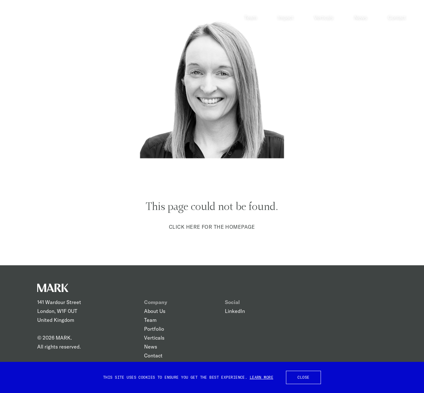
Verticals (323, 17)
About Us (154, 311)
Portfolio (154, 329)
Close (303, 377)
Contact (397, 17)
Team (250, 17)
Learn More (261, 377)
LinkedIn (235, 311)
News (360, 17)
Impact (285, 17)
